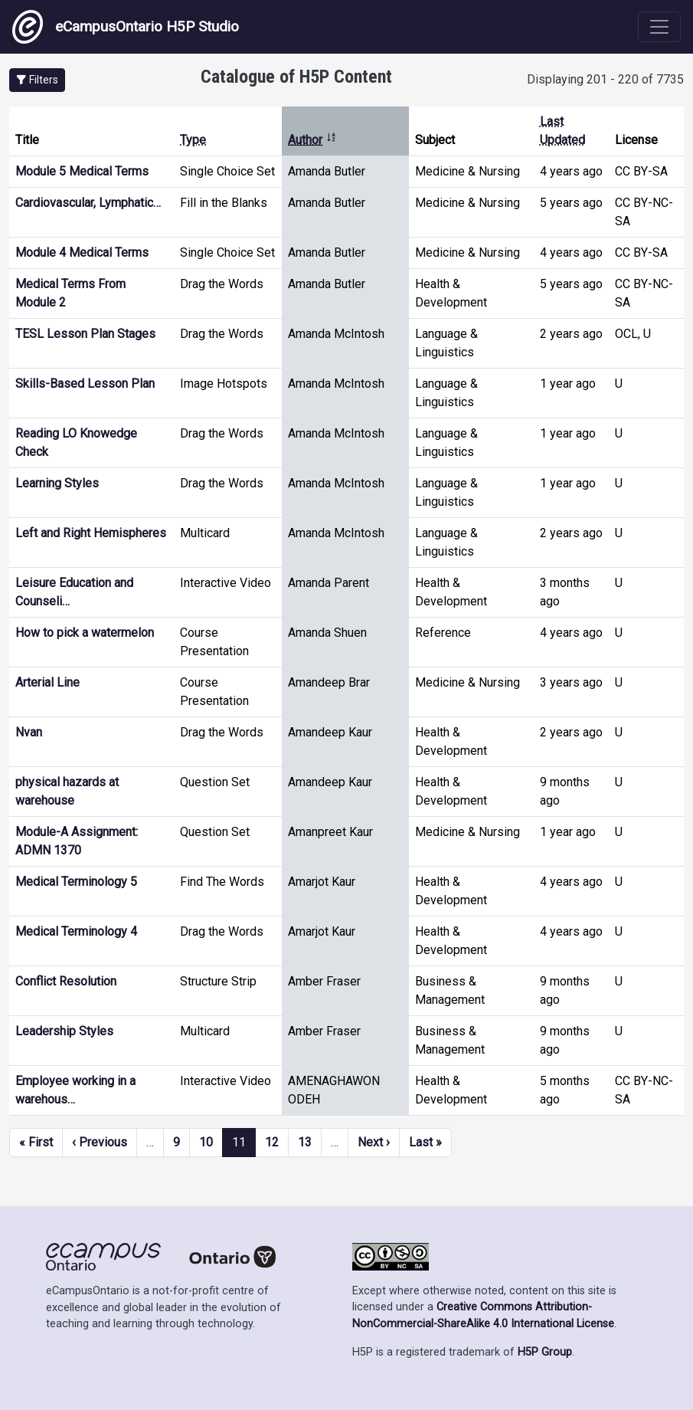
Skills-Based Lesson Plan (85, 383)
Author (312, 140)
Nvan (28, 732)
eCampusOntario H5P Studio (125, 27)
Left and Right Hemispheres (90, 533)
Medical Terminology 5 (76, 881)
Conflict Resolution (65, 981)
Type (193, 140)
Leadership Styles (64, 1031)
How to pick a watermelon (84, 632)
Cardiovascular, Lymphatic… (88, 202)
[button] (37, 80)
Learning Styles (57, 483)
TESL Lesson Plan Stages (85, 333)
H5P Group (545, 1352)
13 (305, 1142)
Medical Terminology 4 (76, 931)
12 (272, 1142)
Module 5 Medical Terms (82, 171)
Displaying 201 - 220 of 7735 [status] (605, 79)
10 (206, 1142)
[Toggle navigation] (659, 26)
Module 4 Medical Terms (82, 252)
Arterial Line (47, 682)
